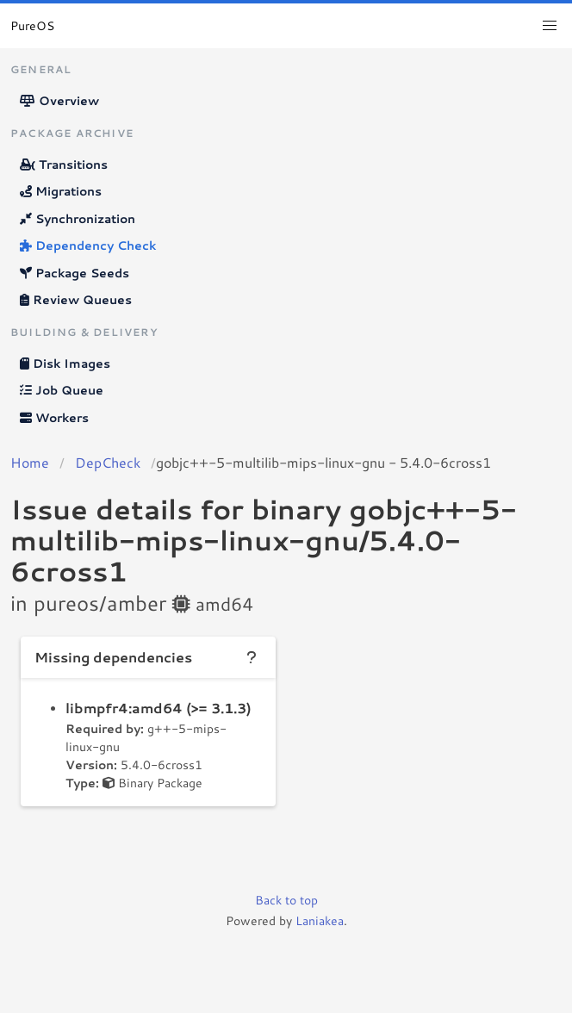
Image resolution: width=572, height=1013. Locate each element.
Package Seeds (74, 273)
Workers (54, 417)
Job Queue (61, 390)
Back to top (286, 900)
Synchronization (77, 218)
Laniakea (319, 920)
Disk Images (65, 363)
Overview (59, 100)
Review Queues (76, 299)
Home (29, 462)
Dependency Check (88, 245)
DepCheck (107, 462)
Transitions (64, 164)
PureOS (32, 25)
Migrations (61, 191)
